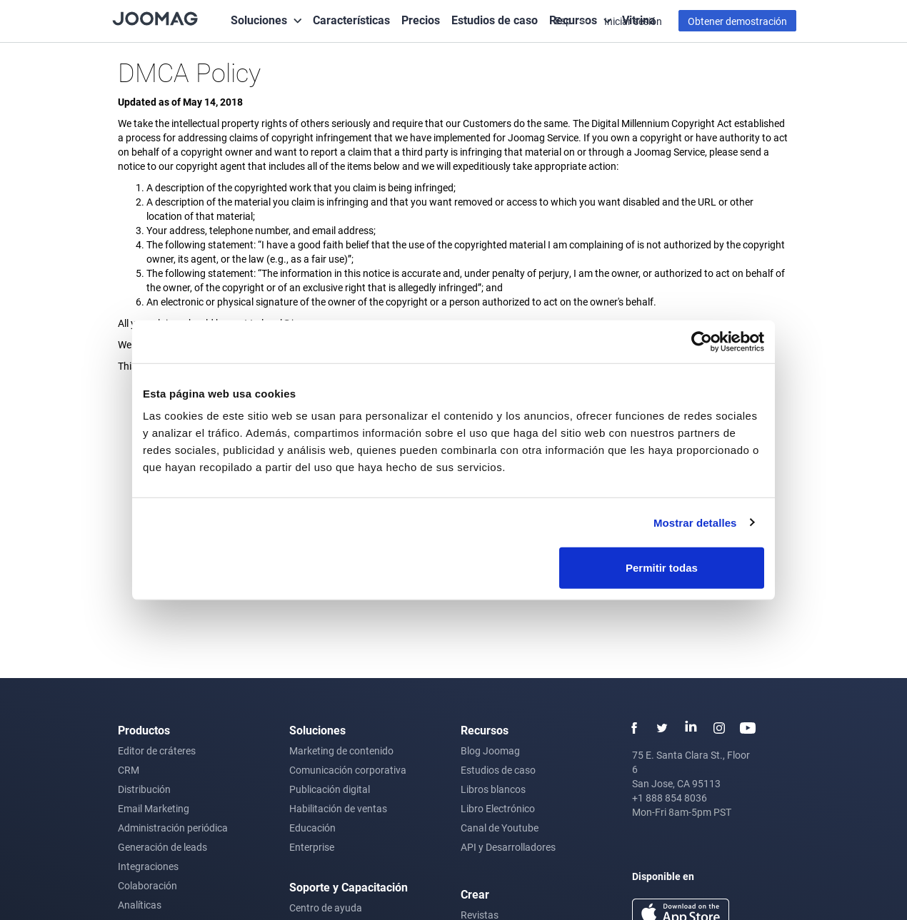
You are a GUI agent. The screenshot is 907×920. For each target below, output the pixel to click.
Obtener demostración (737, 21)
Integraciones (148, 866)
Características (351, 19)
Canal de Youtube (499, 827)
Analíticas (139, 904)
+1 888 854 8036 (669, 797)
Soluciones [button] (259, 19)
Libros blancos (493, 789)
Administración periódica (173, 827)
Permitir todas (662, 568)
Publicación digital (329, 789)
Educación (312, 827)
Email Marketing (153, 808)
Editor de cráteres (157, 750)
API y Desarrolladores (508, 847)
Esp (564, 20)
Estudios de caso (494, 19)
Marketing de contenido (341, 750)
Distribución (144, 789)
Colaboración (147, 885)
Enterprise (311, 847)
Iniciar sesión (633, 21)
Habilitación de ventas (338, 808)
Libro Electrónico (498, 808)
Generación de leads (162, 847)
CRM (128, 770)
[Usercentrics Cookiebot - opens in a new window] (701, 341)
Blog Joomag (490, 750)
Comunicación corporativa (347, 770)
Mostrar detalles (695, 522)
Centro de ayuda (325, 907)
